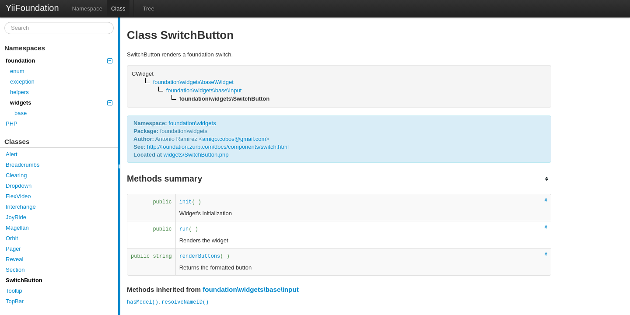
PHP (12, 123)
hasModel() (142, 302)
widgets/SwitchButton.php (196, 154)
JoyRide (16, 217)
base (20, 113)
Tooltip (14, 290)
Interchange (21, 206)
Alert (12, 154)
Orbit (12, 238)
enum (17, 71)
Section (15, 269)
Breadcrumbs (22, 164)
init (185, 202)
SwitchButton (24, 280)
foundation (59, 60)
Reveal (14, 259)
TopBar (15, 301)
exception (22, 81)
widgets (61, 102)
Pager (13, 248)
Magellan (17, 227)
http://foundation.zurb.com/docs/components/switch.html (218, 147)
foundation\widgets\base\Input (251, 289)
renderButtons (199, 256)
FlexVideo (18, 196)
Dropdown (19, 185)
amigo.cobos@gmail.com (234, 139)
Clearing (16, 175)
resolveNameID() (185, 302)
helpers (19, 92)
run (184, 229)
